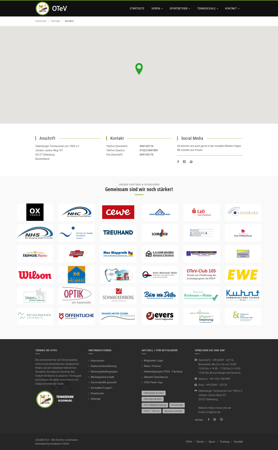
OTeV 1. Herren (151, 411)
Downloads (97, 393)
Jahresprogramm (152, 399)
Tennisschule (207, 8)
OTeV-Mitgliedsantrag (154, 405)
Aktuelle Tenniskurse (156, 377)
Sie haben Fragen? (101, 387)
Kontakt (232, 8)
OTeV (189, 441)
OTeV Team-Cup (153, 382)
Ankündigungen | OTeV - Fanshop (163, 371)
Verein (157, 8)
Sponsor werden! (173, 411)
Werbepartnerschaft (102, 377)
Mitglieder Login (153, 360)
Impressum (97, 360)
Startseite (137, 8)
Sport (212, 441)
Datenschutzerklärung (103, 366)
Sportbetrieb (180, 8)
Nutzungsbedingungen (104, 371)
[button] (139, 69)
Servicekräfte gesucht (103, 382)
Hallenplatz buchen (153, 393)
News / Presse (152, 366)
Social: (199, 420)
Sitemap (95, 398)
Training (224, 441)
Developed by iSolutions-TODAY (52, 443)
